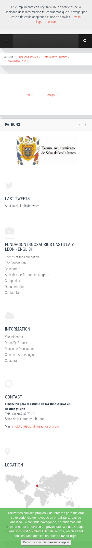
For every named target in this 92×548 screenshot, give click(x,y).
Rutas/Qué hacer (16, 343)
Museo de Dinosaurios (20, 349)
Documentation (15, 287)
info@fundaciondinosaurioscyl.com (35, 426)
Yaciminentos (14, 337)
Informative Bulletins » (56, 57)
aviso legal (69, 536)
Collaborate (12, 269)
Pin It (29, 95)
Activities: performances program (27, 275)
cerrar (52, 22)
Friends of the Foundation (22, 257)
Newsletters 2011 (18, 61)
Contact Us (12, 293)
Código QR (52, 95)
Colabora (11, 361)
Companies (12, 281)
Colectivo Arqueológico (20, 355)
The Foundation (15, 263)
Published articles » (29, 57)
